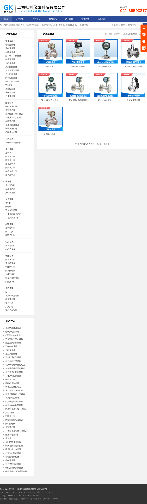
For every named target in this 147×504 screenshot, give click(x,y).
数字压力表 (10, 156)
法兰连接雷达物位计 (14, 390)
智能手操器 (10, 274)
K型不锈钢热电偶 (12, 335)
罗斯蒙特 (9, 307)
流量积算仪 (10, 263)
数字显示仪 (10, 259)
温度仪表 (9, 199)
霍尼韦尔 (9, 303)
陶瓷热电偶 (10, 424)
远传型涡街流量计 (13, 357)
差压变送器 (10, 189)
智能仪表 (9, 256)
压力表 (8, 153)
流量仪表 (9, 41)
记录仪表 (9, 242)
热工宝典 (9, 232)
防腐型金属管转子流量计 (16, 409)
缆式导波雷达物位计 (14, 446)
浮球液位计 (10, 110)
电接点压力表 (11, 171)
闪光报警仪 (10, 282)
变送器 (8, 182)
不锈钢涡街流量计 (13, 453)
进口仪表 (9, 288)
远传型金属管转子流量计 (16, 431)
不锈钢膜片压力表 (13, 346)
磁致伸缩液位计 (12, 125)
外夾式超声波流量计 (14, 402)
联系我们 (102, 19)
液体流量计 (10, 92)
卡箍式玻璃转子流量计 (15, 368)
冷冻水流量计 (11, 354)
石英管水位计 (11, 132)
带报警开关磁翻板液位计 (68, 25)
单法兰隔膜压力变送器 (15, 394)
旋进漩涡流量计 (12, 70)
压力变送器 (10, 185)
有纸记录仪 (10, 249)
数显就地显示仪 (12, 435)
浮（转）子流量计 (13, 56)
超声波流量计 (11, 67)
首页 (6, 19)
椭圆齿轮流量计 (12, 81)
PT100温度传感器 (13, 387)
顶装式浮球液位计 (33, 25)
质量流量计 (10, 89)
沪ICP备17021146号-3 (51, 499)
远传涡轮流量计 (12, 332)
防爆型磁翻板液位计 (49, 25)
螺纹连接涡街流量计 (14, 468)
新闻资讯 (53, 19)
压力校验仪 (10, 228)
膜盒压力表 (10, 164)
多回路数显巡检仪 (13, 442)
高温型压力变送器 (13, 361)
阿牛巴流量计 (11, 78)
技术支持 (69, 19)
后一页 (102, 144)
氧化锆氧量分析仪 (17, 25)
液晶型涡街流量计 (13, 343)
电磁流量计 (10, 45)
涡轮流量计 (10, 52)
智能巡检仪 (10, 267)
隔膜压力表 (10, 168)
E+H (7, 292)
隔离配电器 (10, 271)
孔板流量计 (10, 63)
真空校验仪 (10, 413)
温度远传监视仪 (12, 278)
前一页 (95, 144)
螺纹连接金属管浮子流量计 (17, 471)
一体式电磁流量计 (13, 376)
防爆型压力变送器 (13, 449)
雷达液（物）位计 (13, 117)
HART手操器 (11, 235)
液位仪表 (9, 103)
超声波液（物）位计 (14, 114)
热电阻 (8, 203)
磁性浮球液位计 (12, 457)
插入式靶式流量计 (13, 464)
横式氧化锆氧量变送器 (15, 365)
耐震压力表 (10, 160)
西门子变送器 (11, 310)
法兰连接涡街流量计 (14, 372)
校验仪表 (9, 224)
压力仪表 (9, 149)
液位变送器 (10, 193)
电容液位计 (10, 121)
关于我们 (20, 19)
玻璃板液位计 (11, 129)
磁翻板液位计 (11, 106)
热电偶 (8, 207)
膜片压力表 (10, 175)
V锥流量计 (10, 85)
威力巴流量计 (11, 74)
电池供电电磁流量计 (14, 405)
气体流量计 (10, 96)
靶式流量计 (10, 59)
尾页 (107, 144)
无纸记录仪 (10, 246)
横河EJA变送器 (12, 296)
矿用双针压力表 (12, 398)
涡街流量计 (10, 48)
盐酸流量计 (10, 460)
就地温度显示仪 (12, 218)
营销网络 (85, 19)
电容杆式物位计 (12, 383)
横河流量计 (10, 299)
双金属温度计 (11, 210)
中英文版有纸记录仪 (14, 339)
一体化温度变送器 (13, 214)
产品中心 (36, 19)
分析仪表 (9, 139)
